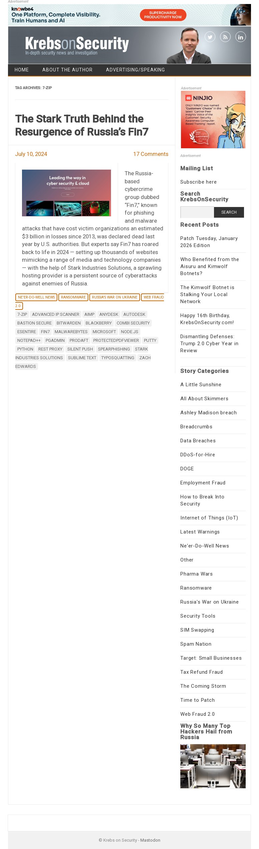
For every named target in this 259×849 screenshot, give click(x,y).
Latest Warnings (200, 532)
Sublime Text (82, 357)
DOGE (187, 469)
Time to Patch (197, 700)
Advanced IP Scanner (55, 314)
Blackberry (99, 323)
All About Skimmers (204, 399)
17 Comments (150, 154)
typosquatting (117, 357)
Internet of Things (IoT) (209, 518)
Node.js (129, 331)
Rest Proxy (50, 349)
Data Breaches (198, 441)
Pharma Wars (196, 574)
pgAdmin (55, 340)
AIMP (89, 314)
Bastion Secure (34, 323)
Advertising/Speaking (135, 69)
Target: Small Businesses (211, 658)
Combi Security (133, 323)
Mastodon (150, 840)
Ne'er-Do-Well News (36, 297)
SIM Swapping (197, 630)
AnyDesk (108, 314)
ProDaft (79, 340)
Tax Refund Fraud (201, 672)
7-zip (22, 314)
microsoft (104, 331)
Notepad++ (29, 340)
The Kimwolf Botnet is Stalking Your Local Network (207, 294)
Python (25, 349)
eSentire (26, 331)
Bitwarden (69, 323)
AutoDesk (134, 314)
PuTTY (150, 340)
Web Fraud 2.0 (197, 714)
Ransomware (73, 297)
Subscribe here (198, 182)
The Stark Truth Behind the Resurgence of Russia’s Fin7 (81, 125)
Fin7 (45, 331)
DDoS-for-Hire (197, 455)
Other (187, 560)
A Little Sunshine (201, 385)
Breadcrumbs (196, 427)
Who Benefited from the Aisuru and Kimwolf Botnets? (209, 266)
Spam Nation (196, 644)
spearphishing (114, 349)
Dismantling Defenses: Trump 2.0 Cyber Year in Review (209, 344)
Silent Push (80, 349)
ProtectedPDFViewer (116, 340)
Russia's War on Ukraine (114, 297)
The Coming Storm (203, 686)
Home (22, 69)
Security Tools (197, 616)
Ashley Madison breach (208, 413)
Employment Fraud (203, 483)
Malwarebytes (71, 331)
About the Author (67, 69)
